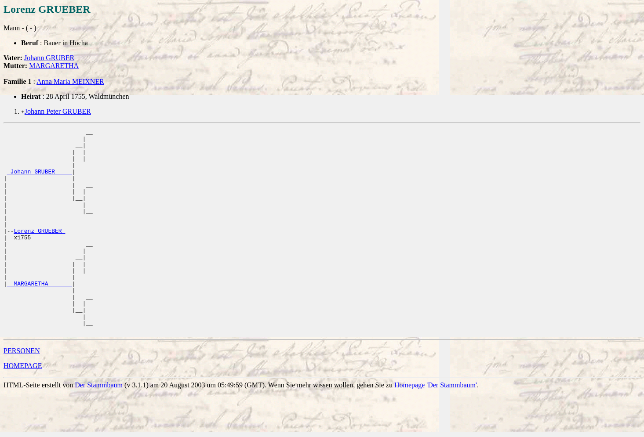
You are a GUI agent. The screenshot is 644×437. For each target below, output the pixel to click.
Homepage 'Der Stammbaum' (435, 426)
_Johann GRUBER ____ (39, 180)
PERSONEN (22, 391)
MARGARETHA (54, 65)
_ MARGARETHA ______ (39, 315)
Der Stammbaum (99, 426)
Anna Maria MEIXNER (70, 81)
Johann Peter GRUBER (58, 111)
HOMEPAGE (23, 406)
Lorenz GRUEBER (39, 252)
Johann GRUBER (49, 57)
